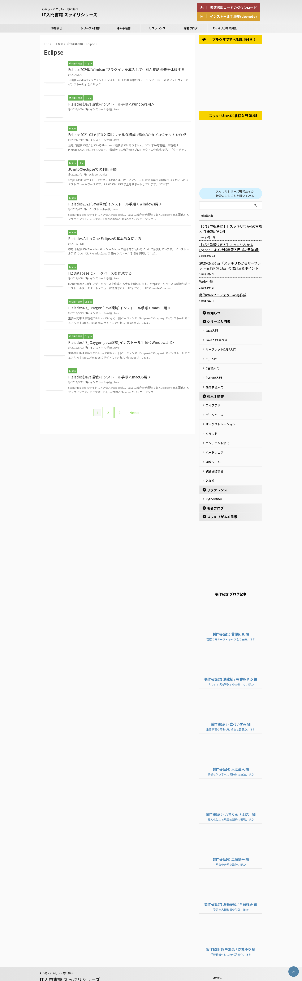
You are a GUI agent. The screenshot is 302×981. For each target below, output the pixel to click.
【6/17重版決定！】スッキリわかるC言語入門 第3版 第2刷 (229, 230)
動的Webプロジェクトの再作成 (220, 296)
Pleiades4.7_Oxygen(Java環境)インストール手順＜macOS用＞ (116, 310)
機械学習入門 (214, 383)
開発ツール (213, 452)
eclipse (92, 175)
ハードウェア (214, 443)
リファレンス (157, 28)
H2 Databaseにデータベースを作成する (98, 275)
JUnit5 (101, 175)
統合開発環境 (214, 461)
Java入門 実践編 (216, 340)
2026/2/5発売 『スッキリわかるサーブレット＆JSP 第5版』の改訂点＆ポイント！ (230, 267)
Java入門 (212, 332)
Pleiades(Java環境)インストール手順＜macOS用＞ (107, 380)
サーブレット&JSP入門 (221, 349)
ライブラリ (213, 401)
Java (114, 110)
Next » (132, 414)
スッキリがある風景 (224, 28)
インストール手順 (100, 110)
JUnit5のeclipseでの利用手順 (90, 170)
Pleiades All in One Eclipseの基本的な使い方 (102, 240)
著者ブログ (191, 28)
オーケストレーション (220, 418)
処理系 (210, 469)
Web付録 (205, 283)
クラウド (211, 426)
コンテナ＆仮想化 (217, 435)
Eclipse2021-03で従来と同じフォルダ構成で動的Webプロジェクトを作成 (123, 135)
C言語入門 (212, 366)
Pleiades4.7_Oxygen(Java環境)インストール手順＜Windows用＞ (117, 345)
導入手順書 (123, 28)
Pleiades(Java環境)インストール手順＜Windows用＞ (108, 104)
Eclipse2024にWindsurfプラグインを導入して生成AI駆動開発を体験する (122, 69)
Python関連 (214, 487)
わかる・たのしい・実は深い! (56, 960)
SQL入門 (211, 357)
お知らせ (56, 28)
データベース (214, 409)
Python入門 (214, 375)
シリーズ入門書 (90, 28)
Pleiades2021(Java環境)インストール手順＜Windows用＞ (112, 205)
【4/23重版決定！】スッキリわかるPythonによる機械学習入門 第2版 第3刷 (229, 248)
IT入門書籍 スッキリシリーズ (69, 15)
